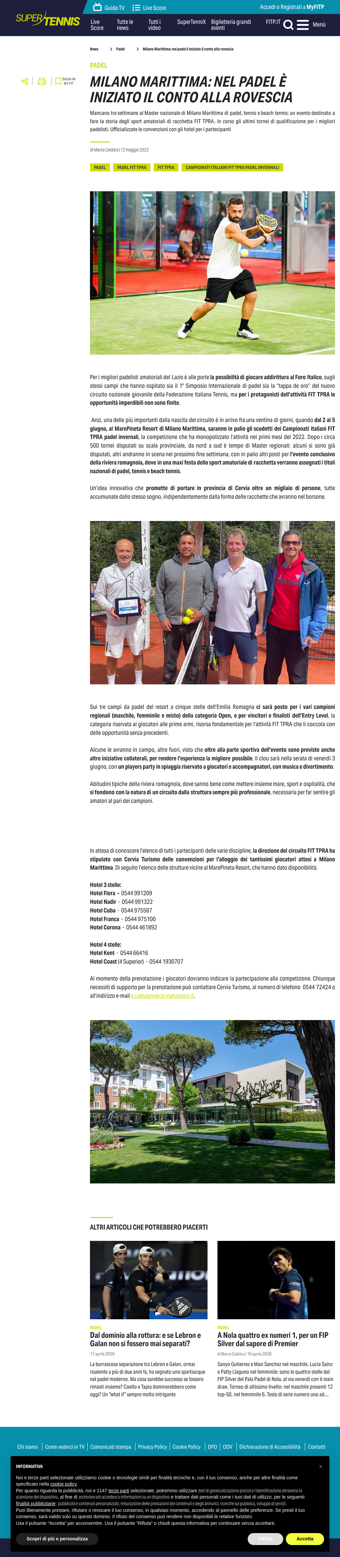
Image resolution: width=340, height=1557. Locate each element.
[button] (320, 1466)
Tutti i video (154, 25)
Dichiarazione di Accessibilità (269, 1446)
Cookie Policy (187, 1446)
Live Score (149, 8)
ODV (227, 1446)
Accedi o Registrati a (292, 7)
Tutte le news (125, 25)
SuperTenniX (191, 22)
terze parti (119, 1490)
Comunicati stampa (110, 1446)
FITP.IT (273, 22)
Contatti (316, 1446)
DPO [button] (212, 1446)
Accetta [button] (305, 1538)
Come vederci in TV (65, 1446)
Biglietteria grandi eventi (231, 25)
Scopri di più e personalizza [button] (57, 1538)
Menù (310, 25)
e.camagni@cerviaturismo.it (162, 995)
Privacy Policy (152, 1446)
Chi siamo (27, 1446)
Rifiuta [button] (265, 1538)
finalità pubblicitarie (35, 1503)
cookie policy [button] (63, 1484)
